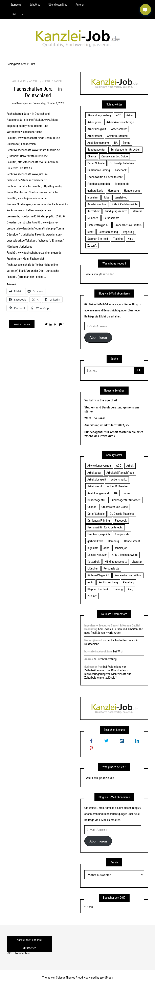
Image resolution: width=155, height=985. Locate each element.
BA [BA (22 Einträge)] (116, 143)
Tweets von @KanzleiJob (99, 274)
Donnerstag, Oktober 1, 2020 (48, 103)
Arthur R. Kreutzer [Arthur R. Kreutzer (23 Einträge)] (117, 136)
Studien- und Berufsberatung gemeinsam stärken (111, 409)
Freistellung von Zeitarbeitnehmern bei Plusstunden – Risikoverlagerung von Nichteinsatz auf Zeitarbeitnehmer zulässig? (107, 672)
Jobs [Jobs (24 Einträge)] (106, 197)
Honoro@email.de (95, 640)
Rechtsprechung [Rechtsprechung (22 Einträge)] (108, 232)
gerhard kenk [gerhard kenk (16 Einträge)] (95, 190)
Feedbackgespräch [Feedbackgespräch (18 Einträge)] (98, 184)
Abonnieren (98, 337)
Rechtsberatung (107, 659)
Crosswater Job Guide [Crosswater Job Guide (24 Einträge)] (115, 156)
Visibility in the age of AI (100, 400)
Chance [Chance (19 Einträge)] (91, 156)
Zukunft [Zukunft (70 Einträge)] (91, 245)
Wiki (120, 651)
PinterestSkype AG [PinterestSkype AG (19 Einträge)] (98, 225)
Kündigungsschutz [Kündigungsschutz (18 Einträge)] (116, 211)
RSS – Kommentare (18, 953)
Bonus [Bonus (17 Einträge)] (126, 143)
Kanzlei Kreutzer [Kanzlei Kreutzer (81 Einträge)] (97, 204)
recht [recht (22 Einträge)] (90, 232)
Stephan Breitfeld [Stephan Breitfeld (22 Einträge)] (97, 239)
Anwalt (34, 81)
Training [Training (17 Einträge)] (118, 239)
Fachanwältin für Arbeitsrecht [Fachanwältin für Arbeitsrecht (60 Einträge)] (105, 177)
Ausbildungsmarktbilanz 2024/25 (106, 425)
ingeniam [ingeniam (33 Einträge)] (92, 197)
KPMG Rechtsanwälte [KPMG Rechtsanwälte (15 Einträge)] (124, 204)
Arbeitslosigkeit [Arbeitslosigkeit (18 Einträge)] (96, 129)
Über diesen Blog (57, 4)
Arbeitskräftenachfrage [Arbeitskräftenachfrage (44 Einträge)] (120, 122)
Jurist (46, 81)
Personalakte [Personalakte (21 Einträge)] (111, 218)
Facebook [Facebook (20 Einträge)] (121, 170)
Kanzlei (59, 81)
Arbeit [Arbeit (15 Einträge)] (130, 115)
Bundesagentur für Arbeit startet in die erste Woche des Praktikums (113, 434)
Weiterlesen (22, 324)
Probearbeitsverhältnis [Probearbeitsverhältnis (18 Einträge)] (128, 225)
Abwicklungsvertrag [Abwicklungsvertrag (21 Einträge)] (99, 115)
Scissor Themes (65, 977)
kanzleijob (22, 103)
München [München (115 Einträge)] (92, 218)
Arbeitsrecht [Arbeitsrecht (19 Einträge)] (94, 136)
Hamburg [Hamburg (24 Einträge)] (113, 190)
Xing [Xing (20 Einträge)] (130, 239)
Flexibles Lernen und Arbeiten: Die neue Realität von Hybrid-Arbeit (113, 631)
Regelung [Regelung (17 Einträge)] (128, 232)
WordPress (106, 977)
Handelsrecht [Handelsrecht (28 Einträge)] (132, 190)
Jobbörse (35, 4)
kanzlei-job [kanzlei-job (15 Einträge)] (120, 197)
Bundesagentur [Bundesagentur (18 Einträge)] (96, 149)
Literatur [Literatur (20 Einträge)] (137, 211)
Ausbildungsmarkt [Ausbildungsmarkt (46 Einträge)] (98, 143)
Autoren (79, 4)
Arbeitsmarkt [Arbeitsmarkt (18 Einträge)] (119, 129)
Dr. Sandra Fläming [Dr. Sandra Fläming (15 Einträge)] (98, 170)
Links (13, 14)
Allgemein (19, 81)
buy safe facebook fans (98, 651)
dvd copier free (93, 667)
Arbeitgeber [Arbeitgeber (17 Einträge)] (94, 122)
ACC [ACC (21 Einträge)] (118, 115)
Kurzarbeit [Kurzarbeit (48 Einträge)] (93, 211)
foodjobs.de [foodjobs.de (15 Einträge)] (122, 184)
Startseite (15, 4)
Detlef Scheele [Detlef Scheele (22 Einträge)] (96, 163)
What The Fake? (95, 418)
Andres (88, 659)
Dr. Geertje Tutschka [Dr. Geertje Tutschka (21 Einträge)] (122, 163)
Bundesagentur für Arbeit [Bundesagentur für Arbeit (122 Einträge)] (125, 149)
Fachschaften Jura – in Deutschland (38, 92)
